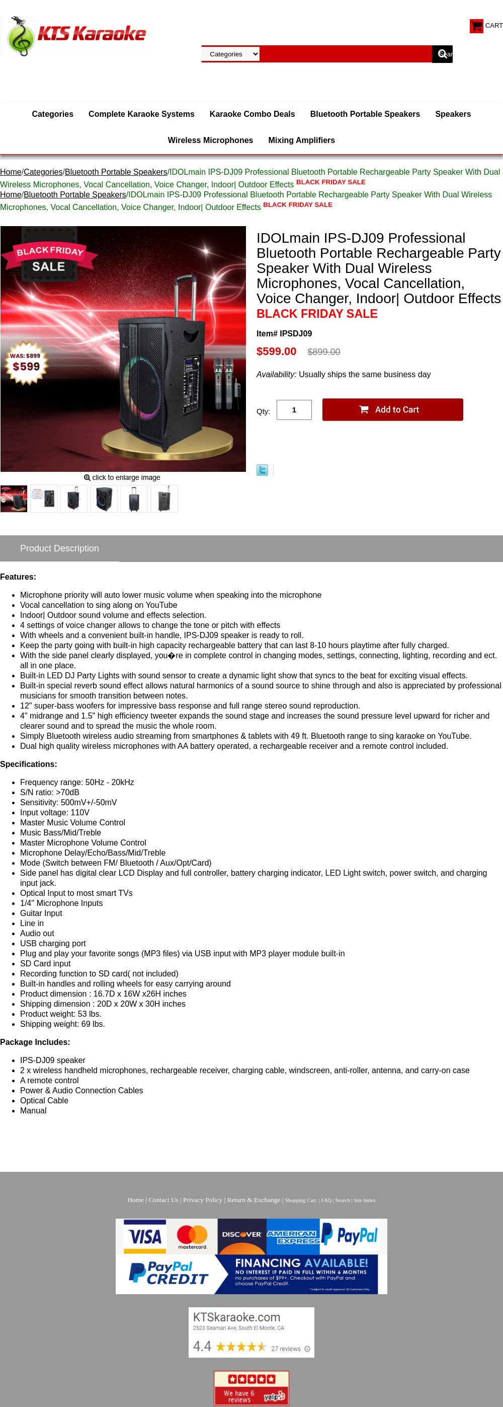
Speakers (453, 114)
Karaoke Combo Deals (252, 114)
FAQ (326, 1200)
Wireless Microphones (211, 140)
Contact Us (163, 1200)
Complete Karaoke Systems (142, 114)
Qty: (264, 411)
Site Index (365, 1200)
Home (11, 172)
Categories (52, 114)
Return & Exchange (254, 1200)
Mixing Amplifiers (301, 140)
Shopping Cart (300, 1200)
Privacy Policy (202, 1200)
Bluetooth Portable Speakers (365, 114)
